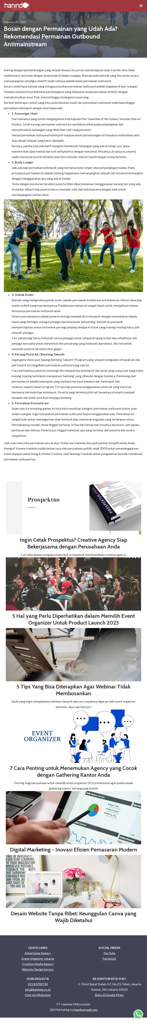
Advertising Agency (38, 953)
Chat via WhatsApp (38, 995)
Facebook (109, 958)
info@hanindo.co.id (37, 989)
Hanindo (80, 443)
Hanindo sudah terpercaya (43, 448)
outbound (104, 81)
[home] (17, 6)
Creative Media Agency (38, 964)
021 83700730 (38, 984)
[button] (141, 6)
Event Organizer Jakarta (38, 958)
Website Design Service (38, 969)
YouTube (109, 953)
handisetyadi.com (86, 1009)
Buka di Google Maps (109, 995)
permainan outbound (97, 102)
